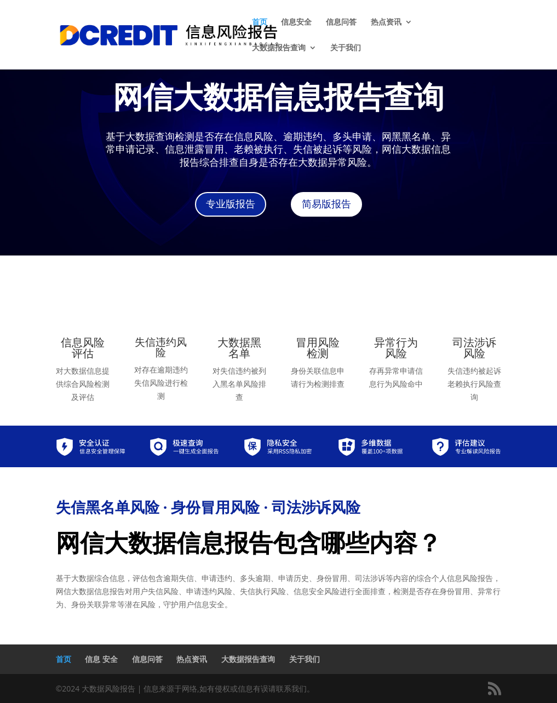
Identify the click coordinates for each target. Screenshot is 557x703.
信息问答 (341, 22)
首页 (259, 22)
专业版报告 (230, 204)
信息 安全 (101, 659)
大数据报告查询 (279, 48)
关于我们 (345, 48)
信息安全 (296, 22)
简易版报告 (326, 204)
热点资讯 (386, 22)
